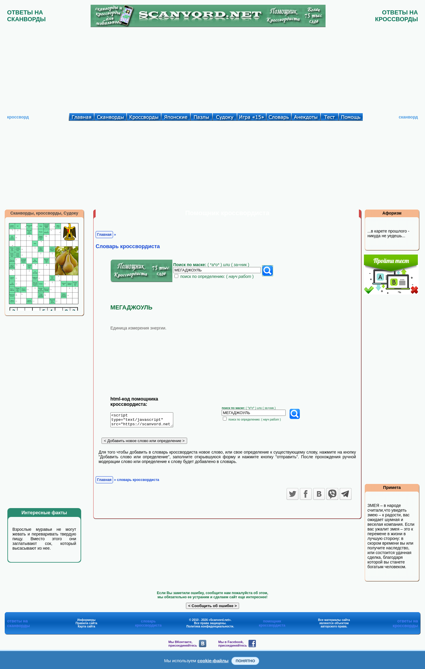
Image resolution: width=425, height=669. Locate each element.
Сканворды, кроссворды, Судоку (44, 213)
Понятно (245, 661)
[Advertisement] (212, 68)
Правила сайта (86, 623)
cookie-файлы (213, 660)
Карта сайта (86, 626)
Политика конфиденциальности (209, 626)
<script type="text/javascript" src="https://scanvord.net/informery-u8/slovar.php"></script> (145, 421)
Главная (104, 235)
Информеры (86, 620)
